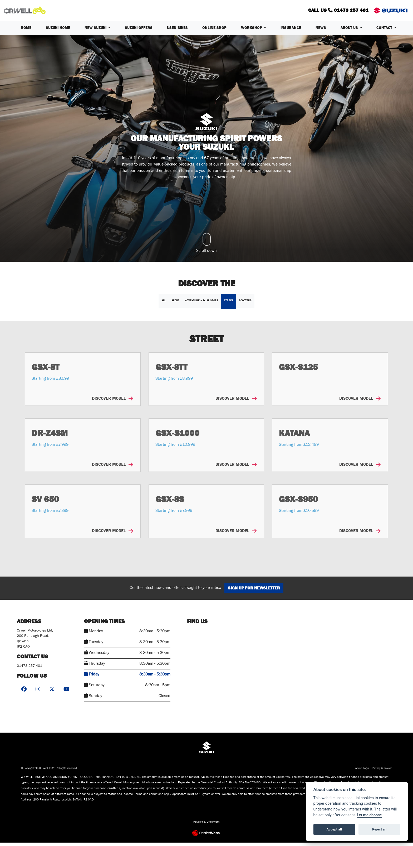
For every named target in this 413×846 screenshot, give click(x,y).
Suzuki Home (58, 31)
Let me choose (369, 815)
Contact (384, 31)
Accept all (334, 829)
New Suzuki (96, 31)
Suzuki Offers (139, 31)
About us (350, 31)
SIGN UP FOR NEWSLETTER (256, 591)
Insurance (291, 31)
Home (26, 31)
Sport (175, 304)
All (163, 304)
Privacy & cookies (382, 772)
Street (228, 304)
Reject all (379, 829)
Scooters (245, 304)
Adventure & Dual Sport (201, 304)
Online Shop (214, 31)
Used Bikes (177, 31)
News (321, 31)
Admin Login (362, 772)
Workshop (252, 31)
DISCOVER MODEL (112, 402)
